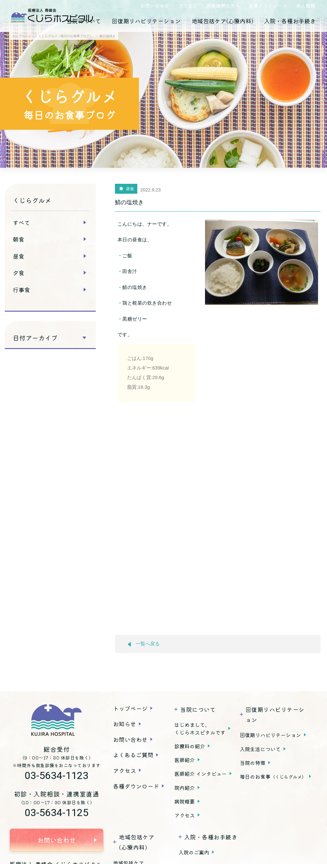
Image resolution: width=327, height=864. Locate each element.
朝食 (18, 239)
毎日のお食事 (273, 776)
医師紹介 (184, 760)
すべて (21, 222)
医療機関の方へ (223, 5)
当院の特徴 (252, 763)
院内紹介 (184, 787)
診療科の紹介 (189, 746)
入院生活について (260, 749)
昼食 (18, 256)
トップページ (130, 708)
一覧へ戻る (144, 644)
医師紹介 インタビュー (200, 773)
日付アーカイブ (35, 338)
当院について (83, 21)
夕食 (18, 273)
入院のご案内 (194, 852)
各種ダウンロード (268, 5)
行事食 (21, 289)
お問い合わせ (155, 5)
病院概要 (184, 801)
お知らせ (124, 724)
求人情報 (305, 5)
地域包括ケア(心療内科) (222, 21)
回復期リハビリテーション (146, 21)
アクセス (187, 5)
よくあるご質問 (133, 755)
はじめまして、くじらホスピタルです (199, 728)
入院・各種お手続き (290, 21)
